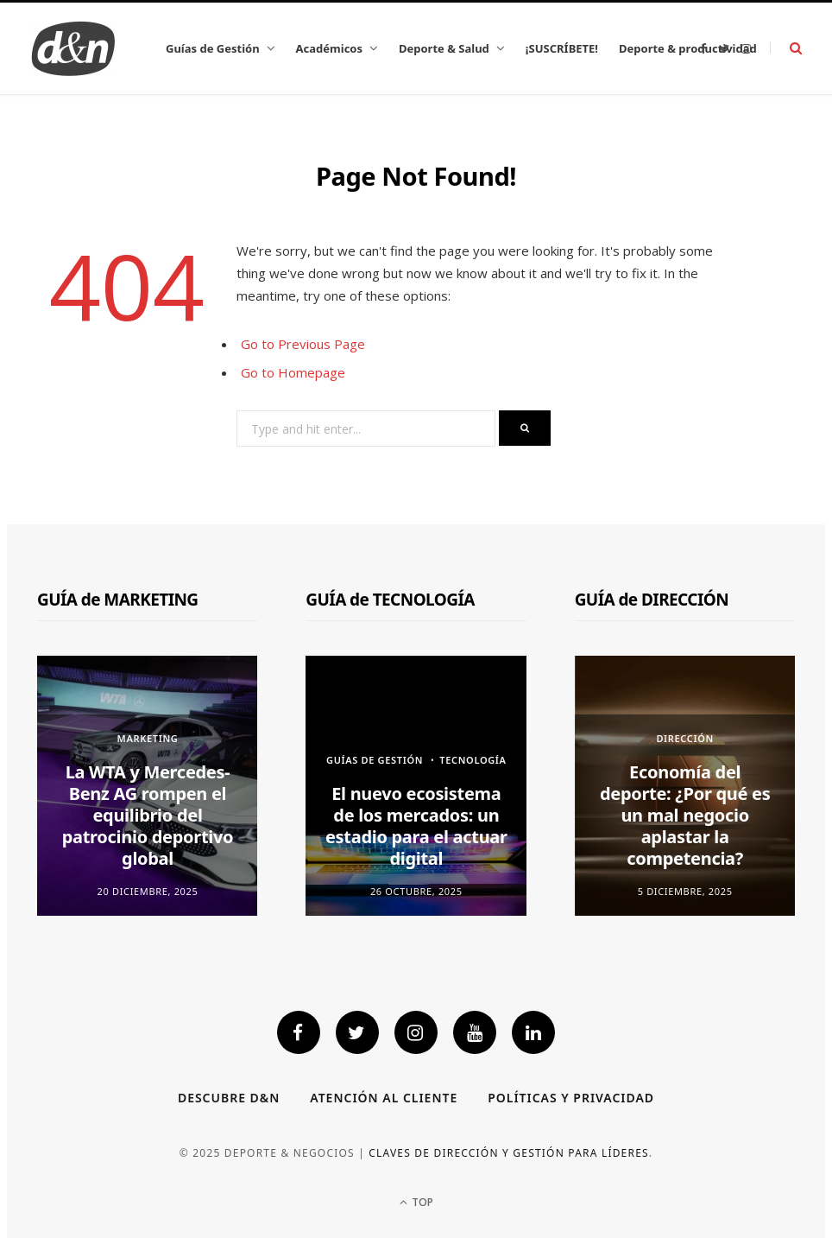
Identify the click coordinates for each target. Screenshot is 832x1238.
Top (416, 1202)
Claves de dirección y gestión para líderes (509, 1153)
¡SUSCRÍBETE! (562, 48)
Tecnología (472, 759)
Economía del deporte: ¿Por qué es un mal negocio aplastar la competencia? (685, 815)
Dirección (685, 738)
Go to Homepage (293, 372)
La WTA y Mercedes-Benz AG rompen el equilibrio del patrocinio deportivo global (148, 815)
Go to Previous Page (303, 343)
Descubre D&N (229, 1097)
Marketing (148, 738)
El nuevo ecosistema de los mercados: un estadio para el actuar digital (416, 826)
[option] (147, 786)
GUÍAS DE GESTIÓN (374, 759)
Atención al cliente (383, 1097)
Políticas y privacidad (571, 1097)
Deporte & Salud (444, 48)
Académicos (329, 48)
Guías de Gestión (213, 48)
